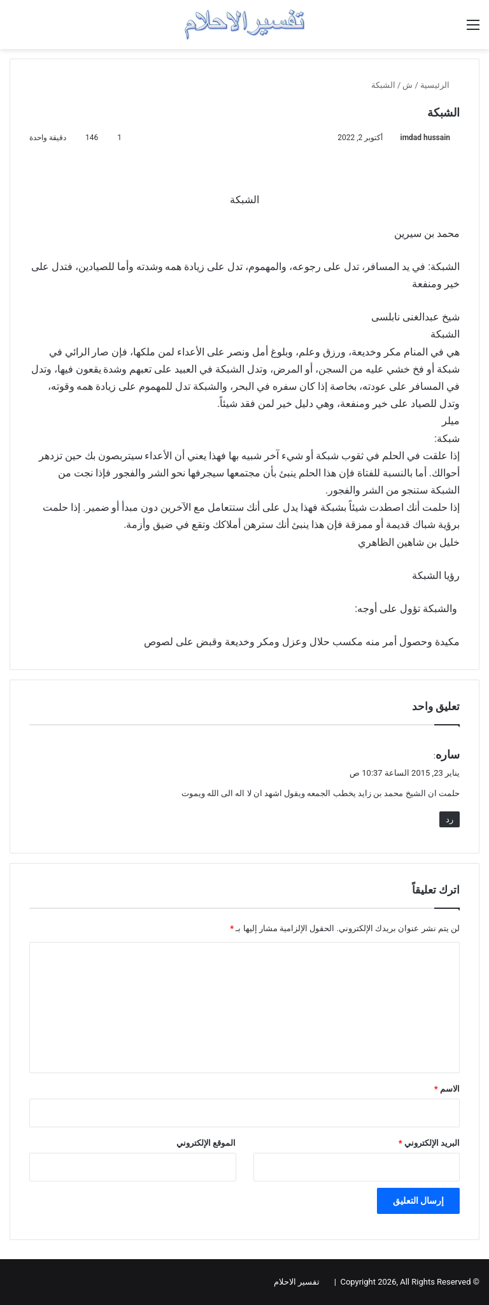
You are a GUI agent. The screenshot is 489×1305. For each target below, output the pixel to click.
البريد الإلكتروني (429, 1143)
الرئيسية (440, 85)
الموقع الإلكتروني (206, 1143)
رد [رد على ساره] (449, 819)
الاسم (447, 1089)
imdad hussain (425, 137)
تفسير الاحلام (297, 1282)
